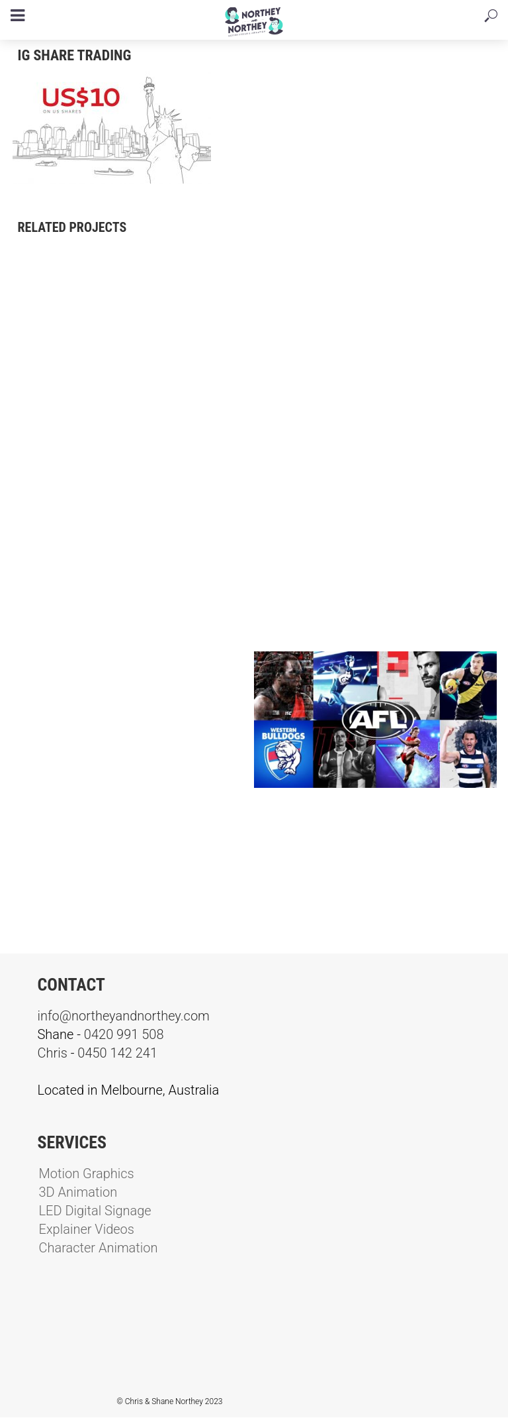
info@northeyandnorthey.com (124, 1016)
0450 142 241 (117, 1053)
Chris (52, 1053)
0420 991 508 (124, 1034)
